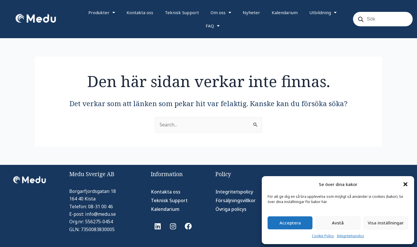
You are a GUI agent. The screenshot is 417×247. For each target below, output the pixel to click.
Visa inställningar (386, 223)
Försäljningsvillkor (235, 200)
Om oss (221, 13)
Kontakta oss (140, 12)
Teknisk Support (182, 12)
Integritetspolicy (350, 235)
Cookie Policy (323, 235)
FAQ (213, 26)
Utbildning (322, 13)
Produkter (101, 13)
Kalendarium (285, 12)
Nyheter (251, 12)
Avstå (338, 223)
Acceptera (290, 223)
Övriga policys (230, 209)
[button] (405, 184)
